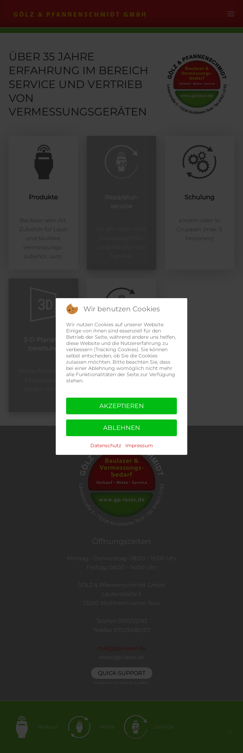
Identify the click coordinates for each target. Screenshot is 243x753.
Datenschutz (105, 445)
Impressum (139, 445)
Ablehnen (121, 428)
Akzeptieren (121, 406)
